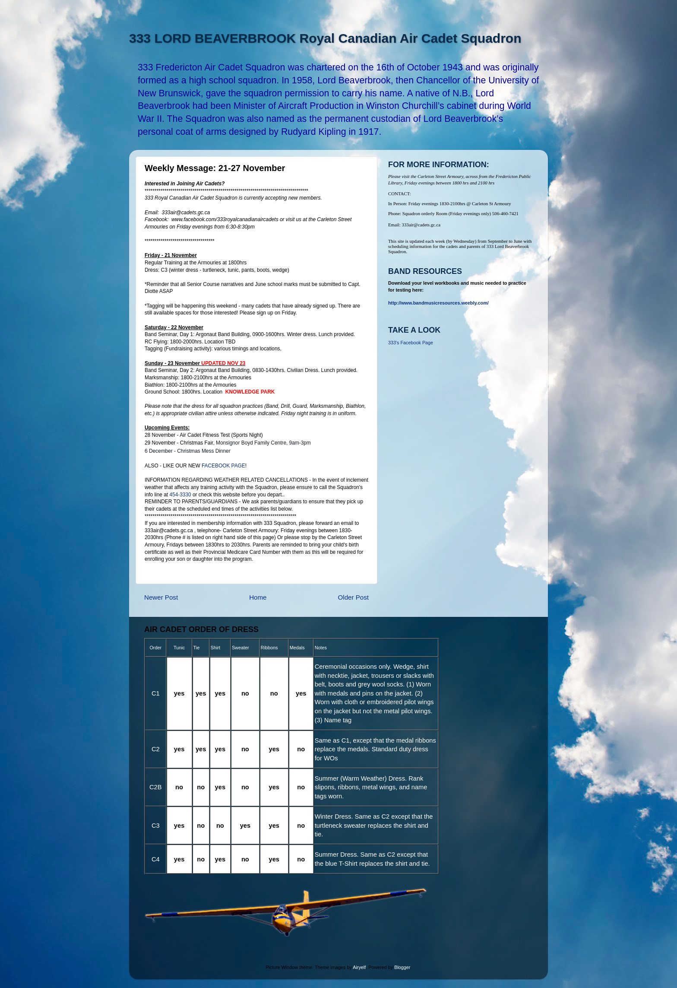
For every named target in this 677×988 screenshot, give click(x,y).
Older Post (353, 597)
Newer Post (161, 597)
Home (257, 597)
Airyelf (359, 967)
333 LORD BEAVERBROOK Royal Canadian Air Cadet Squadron (325, 38)
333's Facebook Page (410, 342)
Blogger (402, 967)
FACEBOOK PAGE (223, 466)
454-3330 (180, 495)
